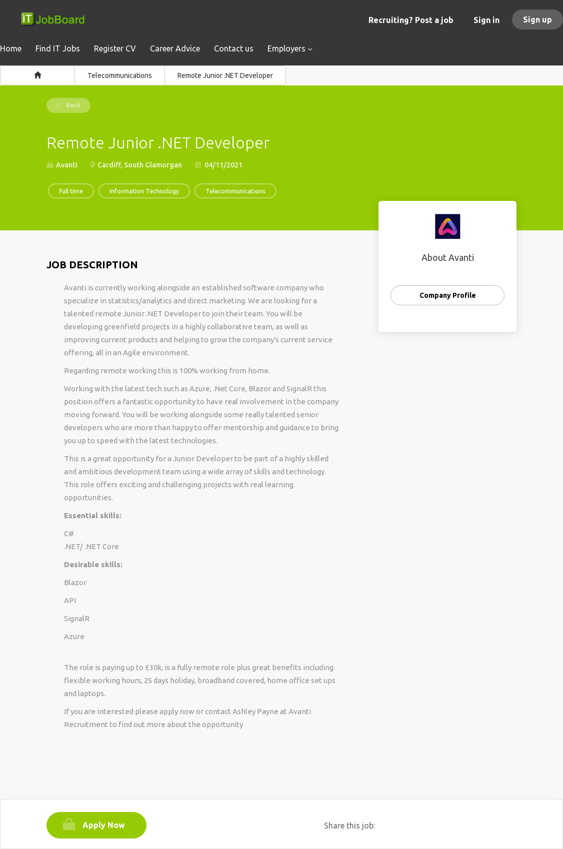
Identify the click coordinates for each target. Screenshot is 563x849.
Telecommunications (120, 75)
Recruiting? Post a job (411, 19)
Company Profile (448, 295)
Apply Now (103, 825)
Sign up (537, 19)
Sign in (487, 19)
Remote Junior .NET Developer (225, 75)
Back (72, 105)
